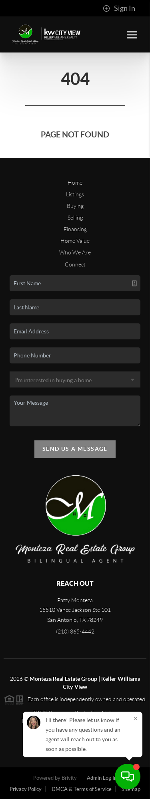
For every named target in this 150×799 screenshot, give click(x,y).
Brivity (69, 778)
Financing (75, 229)
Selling (75, 217)
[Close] (135, 718)
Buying (75, 206)
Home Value (75, 241)
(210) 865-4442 (75, 631)
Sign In (119, 8)
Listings (75, 194)
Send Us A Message (75, 449)
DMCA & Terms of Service (82, 789)
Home (75, 183)
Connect (75, 264)
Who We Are (75, 252)
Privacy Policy (26, 789)
